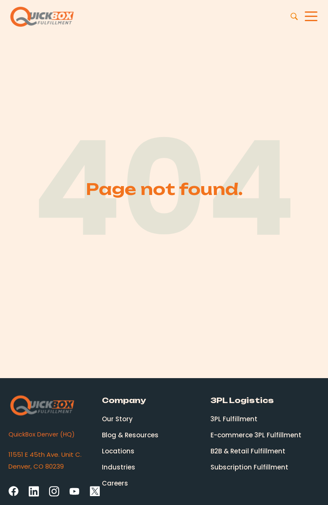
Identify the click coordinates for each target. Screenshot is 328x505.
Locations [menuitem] (118, 451)
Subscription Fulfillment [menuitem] (249, 467)
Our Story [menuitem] (117, 418)
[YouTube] (74, 492)
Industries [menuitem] (118, 467)
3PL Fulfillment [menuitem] (233, 418)
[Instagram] (54, 491)
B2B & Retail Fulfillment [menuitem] (247, 451)
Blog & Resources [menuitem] (130, 435)
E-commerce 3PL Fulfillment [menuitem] (255, 435)
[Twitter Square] (95, 491)
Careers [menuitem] (115, 483)
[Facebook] (13, 491)
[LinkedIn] (34, 491)
